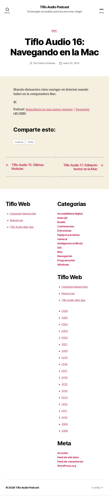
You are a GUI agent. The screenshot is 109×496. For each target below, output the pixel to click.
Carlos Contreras (46, 63)
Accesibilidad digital (69, 214)
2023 (65, 331)
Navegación (64, 256)
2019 (64, 358)
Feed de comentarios (70, 461)
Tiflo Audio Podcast (54, 7)
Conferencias (65, 226)
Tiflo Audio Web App (21, 227)
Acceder (62, 453)
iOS (59, 248)
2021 (64, 344)
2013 (65, 397)
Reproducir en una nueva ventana (50, 109)
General (62, 239)
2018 (64, 364)
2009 (65, 424)
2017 (64, 371)
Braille (61, 222)
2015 (64, 384)
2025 (65, 318)
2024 (65, 324)
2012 (64, 404)
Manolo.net (16, 220)
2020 (65, 351)
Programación (66, 260)
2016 (64, 378)
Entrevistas (64, 231)
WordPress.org (66, 466)
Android (62, 218)
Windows (63, 265)
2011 (64, 411)
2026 (65, 311)
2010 (64, 417)
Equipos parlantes (68, 235)
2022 (65, 338)
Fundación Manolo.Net (23, 214)
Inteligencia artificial (70, 243)
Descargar (84, 109)
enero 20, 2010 (71, 63)
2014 (64, 391)
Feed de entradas (68, 457)
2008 (65, 431)
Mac (54, 31)
